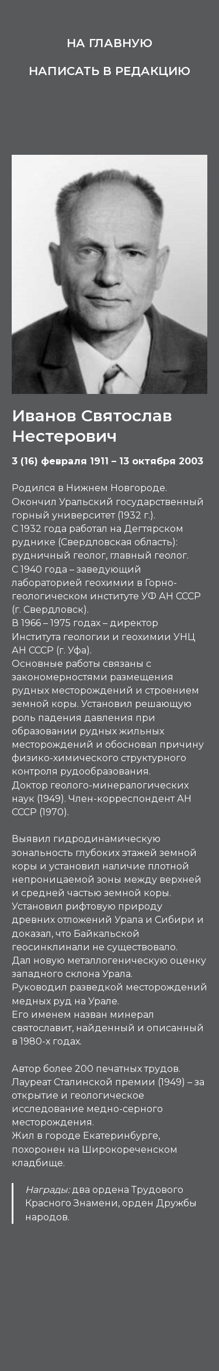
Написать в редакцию (109, 71)
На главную (109, 43)
